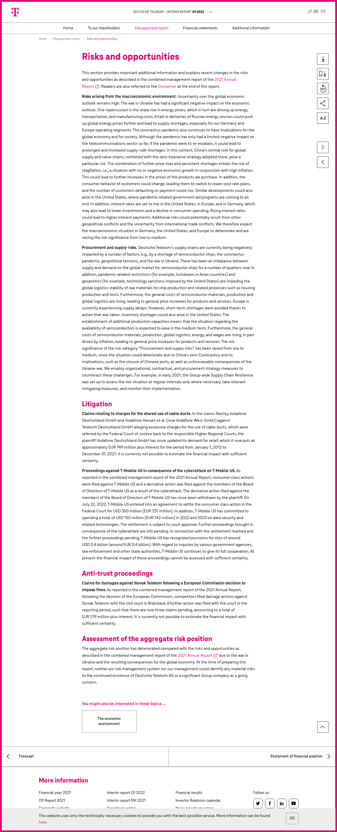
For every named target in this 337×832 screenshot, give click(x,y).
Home (43, 39)
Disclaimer (167, 86)
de (315, 12)
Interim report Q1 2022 (126, 793)
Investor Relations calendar (198, 801)
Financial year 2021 (55, 793)
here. (43, 822)
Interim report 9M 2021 (126, 801)
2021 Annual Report (195, 655)
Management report (66, 39)
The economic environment (109, 721)
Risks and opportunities (102, 39)
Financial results (189, 793)
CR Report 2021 (52, 801)
